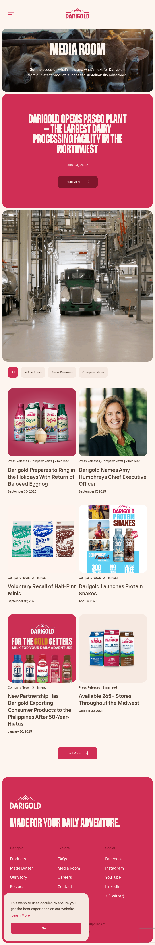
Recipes (17, 886)
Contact (65, 886)
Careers (65, 877)
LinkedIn (112, 886)
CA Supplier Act (94, 924)
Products (18, 858)
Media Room (69, 868)
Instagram (114, 868)
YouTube (113, 877)
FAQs (62, 858)
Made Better (21, 868)
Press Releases (62, 372)
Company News (93, 372)
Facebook (114, 858)
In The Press (33, 372)
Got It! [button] (46, 928)
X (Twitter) (114, 896)
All (13, 372)
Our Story (18, 877)
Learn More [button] (20, 915)
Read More (78, 182)
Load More (77, 753)
